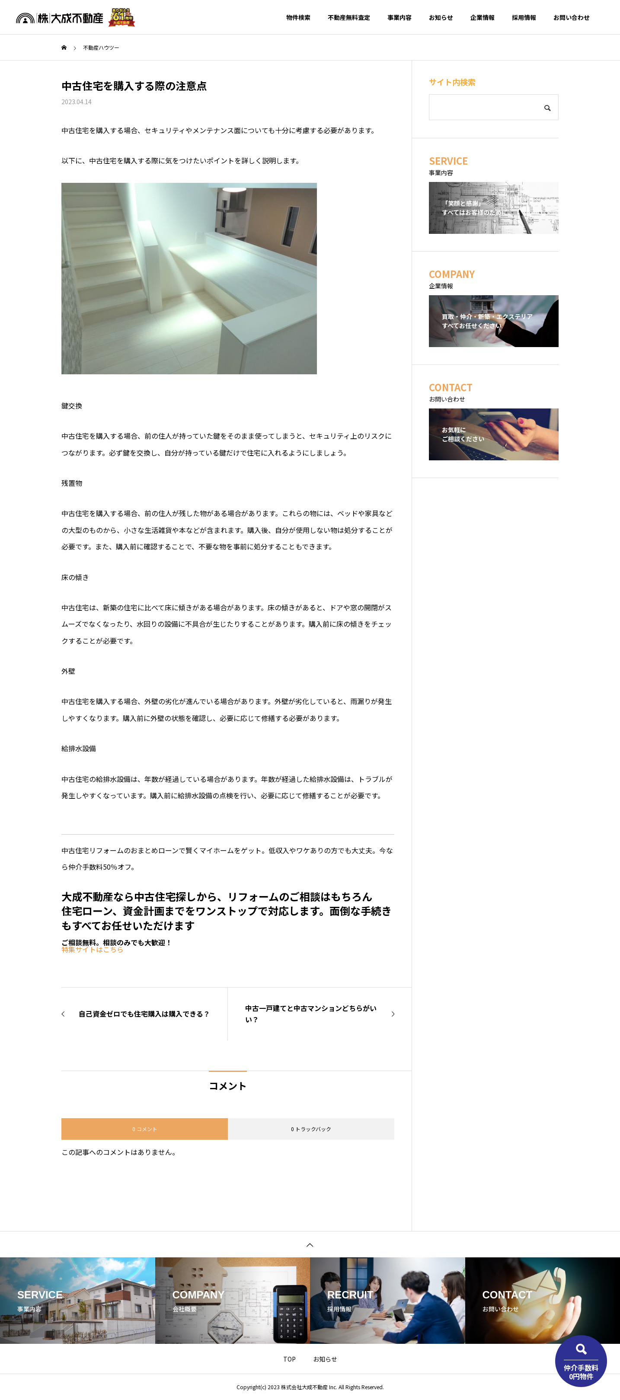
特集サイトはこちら (92, 949)
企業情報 (482, 17)
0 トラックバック (311, 1128)
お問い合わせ (571, 17)
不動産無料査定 (349, 17)
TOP (289, 1359)
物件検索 (298, 17)
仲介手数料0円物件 (581, 1371)
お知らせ (441, 17)
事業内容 (399, 17)
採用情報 (524, 17)
